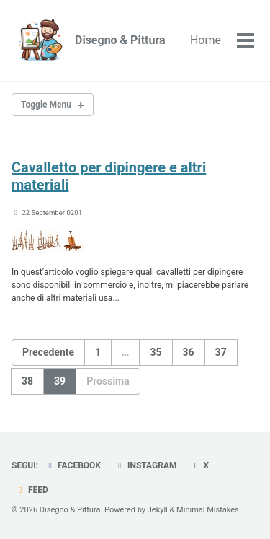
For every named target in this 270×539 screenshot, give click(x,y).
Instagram (145, 465)
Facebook (73, 465)
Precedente (48, 352)
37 (221, 352)
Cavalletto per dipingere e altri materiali (109, 176)
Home (205, 40)
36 (188, 352)
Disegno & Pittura (120, 40)
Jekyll (158, 509)
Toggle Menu (46, 105)
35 (155, 352)
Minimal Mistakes (207, 509)
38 (27, 381)
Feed (31, 490)
